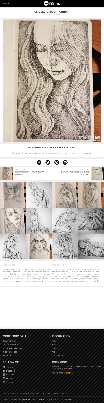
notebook (56, 278)
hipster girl (56, 276)
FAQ (53, 352)
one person (66, 278)
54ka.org (27, 400)
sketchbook (88, 281)
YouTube (10, 382)
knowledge (85, 276)
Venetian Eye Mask (50, 393)
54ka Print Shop (9, 341)
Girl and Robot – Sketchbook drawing (29, 173)
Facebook (10, 371)
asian (69, 269)
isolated (76, 276)
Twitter (9, 367)
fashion (60, 274)
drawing (78, 272)
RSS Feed (63, 393)
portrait (62, 281)
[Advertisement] (52, 307)
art (53, 269)
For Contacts (58, 355)
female (67, 274)
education (87, 272)
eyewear (95, 272)
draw (72, 272)
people (96, 278)
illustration (67, 276)
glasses (78, 274)
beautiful (95, 269)
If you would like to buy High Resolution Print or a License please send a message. (52, 150)
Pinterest (10, 378)
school (80, 281)
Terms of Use (43, 400)
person (55, 281)
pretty (74, 281)
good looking (87, 274)
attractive (76, 269)
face (53, 274)
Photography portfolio (13, 348)
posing (68, 281)
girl (72, 274)
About (54, 341)
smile (96, 281)
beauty (55, 272)
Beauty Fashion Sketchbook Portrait (75, 173)
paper (83, 278)
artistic (63, 269)
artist (57, 269)
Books (55, 348)
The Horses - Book (10, 352)
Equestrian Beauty (33, 393)
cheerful (61, 272)
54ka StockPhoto (10, 345)
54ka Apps (7, 355)
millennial (95, 276)
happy (96, 274)
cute (67, 272)
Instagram (10, 375)
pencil (89, 278)
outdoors (75, 278)
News (54, 345)
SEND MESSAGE (69, 373)
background (86, 269)
